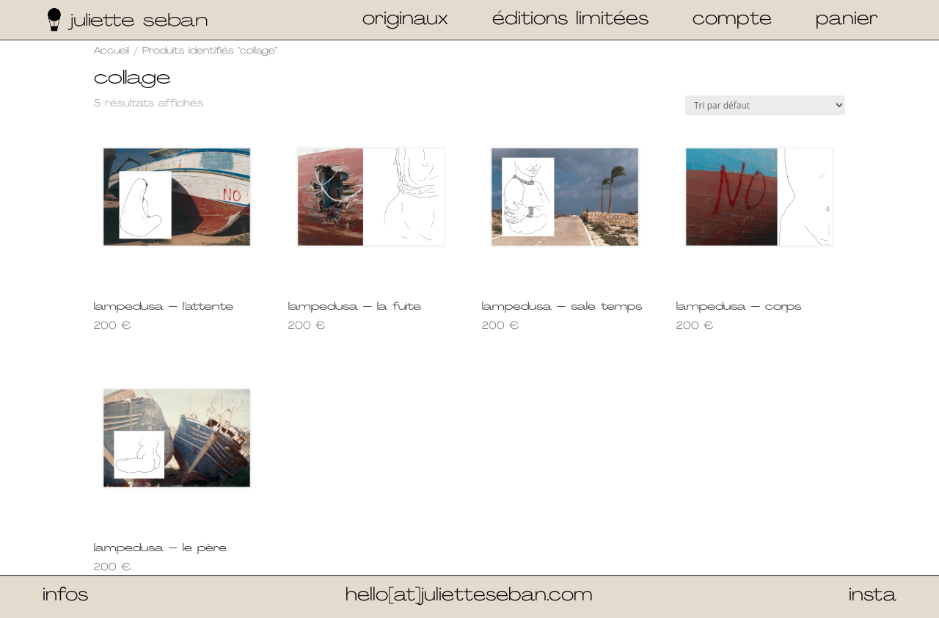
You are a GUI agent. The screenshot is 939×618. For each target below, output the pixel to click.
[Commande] (765, 105)
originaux (405, 22)
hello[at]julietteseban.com (469, 595)
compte (732, 22)
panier (847, 22)
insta (872, 595)
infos (65, 595)
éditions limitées (570, 22)
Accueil (111, 51)
